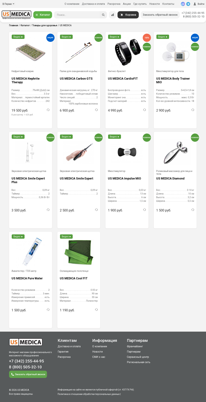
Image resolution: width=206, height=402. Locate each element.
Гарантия (63, 351)
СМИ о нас (98, 356)
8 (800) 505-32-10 (193, 16)
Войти (198, 4)
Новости (154, 3)
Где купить (140, 3)
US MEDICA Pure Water (27, 278)
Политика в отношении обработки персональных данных (89, 394)
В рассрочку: (22, 115)
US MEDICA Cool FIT (74, 278)
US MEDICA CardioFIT (123, 78)
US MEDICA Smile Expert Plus (28, 180)
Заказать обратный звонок (160, 14)
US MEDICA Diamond (170, 178)
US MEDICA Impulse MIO (124, 178)
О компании (72, 3)
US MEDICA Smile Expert (76, 178)
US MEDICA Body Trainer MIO (173, 80)
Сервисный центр (138, 356)
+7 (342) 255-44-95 (193, 13)
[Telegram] (188, 4)
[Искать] (103, 14)
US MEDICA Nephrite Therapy (26, 80)
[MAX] (183, 4)
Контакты (168, 3)
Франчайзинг (135, 346)
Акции (127, 3)
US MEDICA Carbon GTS (76, 78)
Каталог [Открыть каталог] (42, 14)
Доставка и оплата (93, 3)
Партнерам (133, 351)
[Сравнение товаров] (112, 14)
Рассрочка (113, 3)
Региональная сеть (138, 362)
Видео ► (18, 36)
